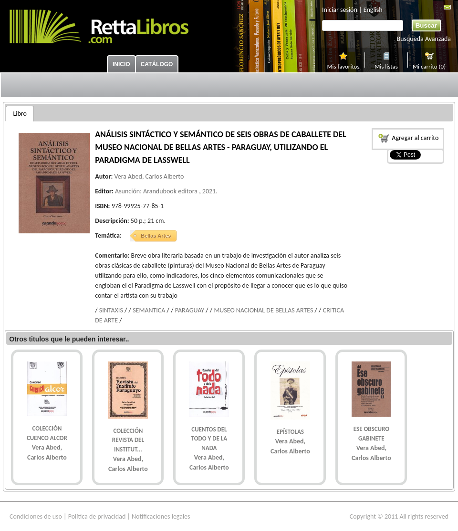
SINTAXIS (111, 310)
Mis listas (386, 65)
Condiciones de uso (36, 516)
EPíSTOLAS (290, 431)
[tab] (20, 113)
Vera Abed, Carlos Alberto (149, 176)
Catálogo (157, 64)
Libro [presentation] (20, 114)
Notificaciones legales (161, 516)
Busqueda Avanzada (424, 39)
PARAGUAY (189, 310)
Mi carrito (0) (429, 65)
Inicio (121, 64)
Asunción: (128, 191)
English (373, 10)
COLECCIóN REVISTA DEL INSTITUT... (128, 440)
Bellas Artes (156, 236)
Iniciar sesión (339, 10)
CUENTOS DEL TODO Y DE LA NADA (209, 438)
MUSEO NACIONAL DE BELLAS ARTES (263, 310)
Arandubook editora (170, 191)
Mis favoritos (343, 65)
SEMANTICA (149, 310)
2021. (210, 191)
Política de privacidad (97, 516)
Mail (447, 7)
